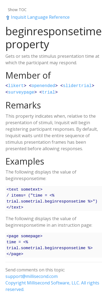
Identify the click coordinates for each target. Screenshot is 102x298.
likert (16, 86)
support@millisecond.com (31, 276)
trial (48, 92)
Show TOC (17, 9)
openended (43, 86)
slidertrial (77, 86)
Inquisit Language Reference (37, 17)
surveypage (21, 92)
